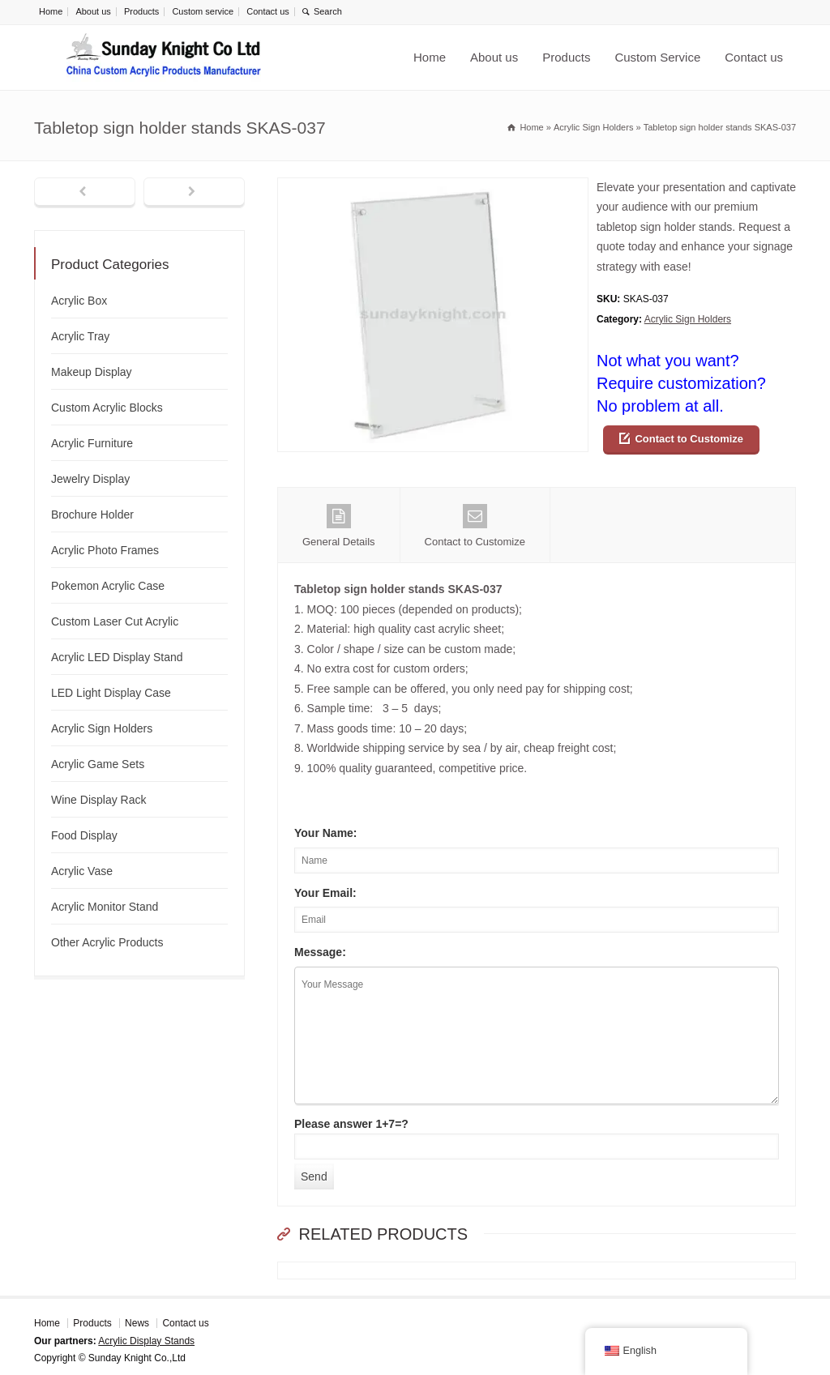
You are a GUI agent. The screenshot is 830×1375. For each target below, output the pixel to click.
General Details (338, 526)
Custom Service (657, 57)
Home (50, 11)
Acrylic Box (79, 300)
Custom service (202, 11)
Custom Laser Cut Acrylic (114, 621)
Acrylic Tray (80, 336)
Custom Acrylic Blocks (107, 407)
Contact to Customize (689, 439)
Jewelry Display (90, 478)
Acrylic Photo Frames (105, 550)
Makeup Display (91, 371)
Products (141, 11)
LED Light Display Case (111, 692)
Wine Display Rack (98, 799)
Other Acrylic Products (107, 942)
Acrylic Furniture (92, 443)
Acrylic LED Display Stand (117, 657)
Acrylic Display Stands (146, 1341)
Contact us (267, 11)
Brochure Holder (92, 514)
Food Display (84, 835)
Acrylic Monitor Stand (104, 906)
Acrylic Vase (82, 871)
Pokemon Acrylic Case (108, 585)
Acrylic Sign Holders (687, 319)
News (137, 1323)
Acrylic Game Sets (97, 764)
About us (92, 11)
